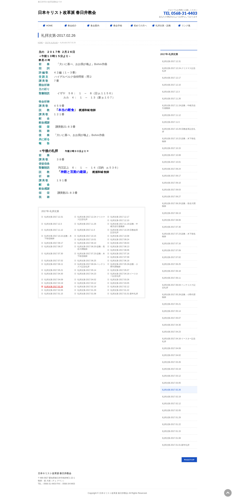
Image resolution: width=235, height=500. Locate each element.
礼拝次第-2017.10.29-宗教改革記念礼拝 (124, 231)
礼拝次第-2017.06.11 (53, 264)
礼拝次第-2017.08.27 (53, 246)
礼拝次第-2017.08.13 (119, 246)
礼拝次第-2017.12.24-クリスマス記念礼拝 (91, 218)
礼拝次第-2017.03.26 (119, 279)
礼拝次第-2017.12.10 (119, 220)
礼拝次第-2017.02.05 (53, 290)
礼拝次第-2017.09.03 (119, 243)
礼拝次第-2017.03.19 (53, 283)
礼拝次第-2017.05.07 (119, 270)
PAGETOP (189, 460)
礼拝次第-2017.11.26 (86, 224)
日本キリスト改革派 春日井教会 (67, 12)
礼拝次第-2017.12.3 (53, 224)
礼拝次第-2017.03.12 (86, 283)
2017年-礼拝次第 (50, 211)
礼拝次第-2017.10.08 (119, 236)
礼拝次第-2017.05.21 (53, 270)
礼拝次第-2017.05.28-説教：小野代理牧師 (124, 265)
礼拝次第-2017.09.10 (86, 243)
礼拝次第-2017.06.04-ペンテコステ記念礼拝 (91, 265)
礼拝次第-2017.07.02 (53, 260)
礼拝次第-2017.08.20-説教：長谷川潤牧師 (91, 247)
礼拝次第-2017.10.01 (86, 239)
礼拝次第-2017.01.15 (53, 294)
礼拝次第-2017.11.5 (86, 230)
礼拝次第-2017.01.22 (119, 290)
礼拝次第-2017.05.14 (86, 270)
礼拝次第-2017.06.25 (86, 260)
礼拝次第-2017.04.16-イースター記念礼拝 (124, 275)
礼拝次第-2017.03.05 (119, 283)
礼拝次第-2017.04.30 (53, 274)
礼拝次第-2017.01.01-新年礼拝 (124, 294)
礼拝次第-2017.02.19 (86, 286)
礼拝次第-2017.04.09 (53, 279)
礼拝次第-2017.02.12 (119, 286)
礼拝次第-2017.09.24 (119, 239)
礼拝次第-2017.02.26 (53, 286)
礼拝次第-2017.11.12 (53, 230)
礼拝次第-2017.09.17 (53, 243)
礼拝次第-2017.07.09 (119, 257)
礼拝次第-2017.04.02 (86, 279)
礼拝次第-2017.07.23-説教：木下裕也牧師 (91, 254)
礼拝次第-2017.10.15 (86, 236)
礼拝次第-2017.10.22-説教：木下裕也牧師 (58, 237)
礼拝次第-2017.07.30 (53, 253)
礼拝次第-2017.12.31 (53, 217)
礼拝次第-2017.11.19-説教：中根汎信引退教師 (124, 225)
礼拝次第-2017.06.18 (119, 260)
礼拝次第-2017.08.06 (119, 250)
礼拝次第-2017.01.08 (86, 294)
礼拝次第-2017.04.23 (86, 274)
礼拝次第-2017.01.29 (86, 290)
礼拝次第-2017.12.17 (119, 217)
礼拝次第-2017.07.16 (119, 253)
